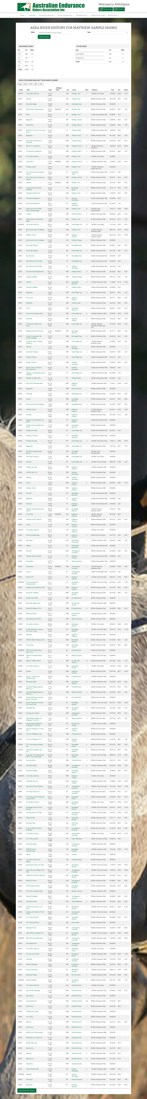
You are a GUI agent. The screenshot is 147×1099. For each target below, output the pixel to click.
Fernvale (28, 415)
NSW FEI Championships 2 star (34, 656)
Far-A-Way (29, 1017)
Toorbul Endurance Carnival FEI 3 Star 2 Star (34, 630)
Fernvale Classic (31, 760)
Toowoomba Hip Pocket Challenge (33, 189)
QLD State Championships (34, 891)
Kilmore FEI (29, 577)
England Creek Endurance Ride (35, 587)
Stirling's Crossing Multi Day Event (35, 421)
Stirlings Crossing (31, 441)
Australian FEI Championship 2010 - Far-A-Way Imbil (35, 756)
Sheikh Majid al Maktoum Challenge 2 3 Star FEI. (34, 724)
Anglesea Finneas (74, 236)
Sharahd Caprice (76, 1032)
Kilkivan (28, 854)
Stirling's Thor (76, 93)
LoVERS (28, 214)
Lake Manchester (31, 901)
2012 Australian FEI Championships (32, 583)
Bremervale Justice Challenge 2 (35, 230)
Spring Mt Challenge (32, 593)
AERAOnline (119, 9)
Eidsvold (28, 551)
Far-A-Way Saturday (32, 922)
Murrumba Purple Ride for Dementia (34, 141)
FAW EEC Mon (30, 818)
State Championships (32, 535)
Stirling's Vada (76, 303)
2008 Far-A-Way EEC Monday (35, 875)
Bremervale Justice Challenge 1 (35, 241)
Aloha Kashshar (76, 388)
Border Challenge (31, 980)
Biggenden (29, 120)
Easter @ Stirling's (32, 245)
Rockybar (29, 504)
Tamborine (29, 1064)
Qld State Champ (31, 613)
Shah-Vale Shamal (75, 824)
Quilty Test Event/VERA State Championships (34, 210)
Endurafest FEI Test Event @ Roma (35, 131)
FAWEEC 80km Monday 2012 (35, 640)
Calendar (32, 15)
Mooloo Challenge (31, 964)
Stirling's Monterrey (75, 199)
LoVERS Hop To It (32, 472)
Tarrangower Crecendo (76, 552)
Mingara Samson (77, 891)
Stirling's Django (77, 240)
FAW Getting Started (33, 886)
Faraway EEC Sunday (32, 713)
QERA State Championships (35, 109)
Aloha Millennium (77, 839)
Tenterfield (29, 161)
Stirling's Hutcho (77, 120)
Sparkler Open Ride (32, 598)
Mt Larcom (29, 298)
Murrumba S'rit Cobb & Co (34, 1037)
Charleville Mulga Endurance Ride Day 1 (34, 693)
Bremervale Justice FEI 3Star (35, 865)
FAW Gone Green (31, 880)
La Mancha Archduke (75, 960)
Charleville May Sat (32, 781)
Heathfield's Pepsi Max (75, 541)
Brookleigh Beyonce (75, 283)
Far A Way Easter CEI (32, 791)
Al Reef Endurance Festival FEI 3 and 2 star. (34, 703)
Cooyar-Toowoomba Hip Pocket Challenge (33, 337)
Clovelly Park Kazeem (76, 614)
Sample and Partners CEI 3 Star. (34, 908)
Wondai (28, 99)
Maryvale (29, 634)
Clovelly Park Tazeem (76, 604)
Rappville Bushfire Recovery (35, 331)
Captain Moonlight (75, 1070)
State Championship (32, 1069)
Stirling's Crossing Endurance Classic (35, 510)
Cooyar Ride (30, 645)
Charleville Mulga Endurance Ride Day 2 (34, 688)
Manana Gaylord (77, 561)
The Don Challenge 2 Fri (33, 739)
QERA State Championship (34, 1032)
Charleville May (30, 708)
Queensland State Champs (34, 786)
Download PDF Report (27, 1090)
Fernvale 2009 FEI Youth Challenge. (34, 829)
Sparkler (28, 671)
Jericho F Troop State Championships (33, 677)
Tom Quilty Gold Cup (32, 93)
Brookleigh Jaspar (75, 173)
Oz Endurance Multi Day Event (33, 325)
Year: (89, 32)
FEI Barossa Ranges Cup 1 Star (34, 751)
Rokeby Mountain (31, 1043)
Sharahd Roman (77, 985)
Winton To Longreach (33, 146)
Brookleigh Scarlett (75, 850)
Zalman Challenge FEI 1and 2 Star (35, 730)
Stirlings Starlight (31, 277)
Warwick (28, 1022)
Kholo (28, 114)
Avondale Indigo (77, 859)
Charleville (29, 303)
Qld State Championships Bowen (34, 452)
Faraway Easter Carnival (33, 519)
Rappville (29, 1074)
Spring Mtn (29, 561)
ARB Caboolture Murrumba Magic (34, 220)
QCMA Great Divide (32, 1011)
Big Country (29, 996)
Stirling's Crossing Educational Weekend (35, 374)
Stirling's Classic (31, 167)
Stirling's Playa (76, 135)
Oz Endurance (30, 256)
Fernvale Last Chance (32, 954)
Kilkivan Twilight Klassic (33, 661)
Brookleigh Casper (75, 949)
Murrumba (29, 540)
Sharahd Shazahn (74, 1086)
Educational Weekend (32, 198)
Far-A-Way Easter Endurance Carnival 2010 (35, 798)
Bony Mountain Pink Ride (34, 261)
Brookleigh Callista (75, 745)
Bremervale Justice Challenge (35, 404)
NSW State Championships (34, 938)
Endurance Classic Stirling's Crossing (34, 342)
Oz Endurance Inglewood (34, 151)
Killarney (28, 182)
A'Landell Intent (76, 598)
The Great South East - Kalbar (33, 860)
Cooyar (28, 399)
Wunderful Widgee (32, 770)
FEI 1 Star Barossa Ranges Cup (34, 745)
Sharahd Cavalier (77, 1064)
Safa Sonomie (76, 975)
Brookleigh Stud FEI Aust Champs (34, 808)
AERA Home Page (106, 9)
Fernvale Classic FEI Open (34, 812)
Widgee (28, 545)
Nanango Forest (31, 928)
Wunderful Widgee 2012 (33, 608)
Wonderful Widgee (32, 287)
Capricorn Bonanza (32, 969)
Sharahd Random (77, 1079)
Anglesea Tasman (74, 515)
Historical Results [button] (66, 15)
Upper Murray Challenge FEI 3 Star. (35, 871)
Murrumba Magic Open (33, 603)
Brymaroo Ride (30, 823)
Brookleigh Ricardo (75, 583)
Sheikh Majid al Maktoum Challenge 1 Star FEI (34, 719)
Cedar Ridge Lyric (77, 224)
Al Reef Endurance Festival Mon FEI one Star (34, 698)
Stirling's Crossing (31, 430)
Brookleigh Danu (77, 104)
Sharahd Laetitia (77, 1001)
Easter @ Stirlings (32, 352)
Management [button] (82, 15)
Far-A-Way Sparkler (32, 839)
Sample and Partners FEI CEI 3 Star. (35, 913)
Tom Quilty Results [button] (47, 15)
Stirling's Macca (77, 125)
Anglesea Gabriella (74, 505)
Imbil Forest (30, 1006)
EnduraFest (29, 125)
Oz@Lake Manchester (33, 193)
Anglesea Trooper (74, 672)
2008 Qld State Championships (31, 850)
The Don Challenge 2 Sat (34, 734)
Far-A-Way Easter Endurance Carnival (35, 173)
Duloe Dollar (75, 922)
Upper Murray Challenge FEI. (35, 933)
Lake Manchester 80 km (33, 619)
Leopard (74, 854)
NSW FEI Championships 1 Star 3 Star (34, 651)
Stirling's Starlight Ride (33, 378)
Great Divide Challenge (33, 990)
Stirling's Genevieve (75, 267)
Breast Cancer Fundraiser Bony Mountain (34, 368)
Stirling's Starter (31, 357)
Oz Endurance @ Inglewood (35, 271)
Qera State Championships (34, 313)
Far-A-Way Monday (32, 917)
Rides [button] (23, 15)
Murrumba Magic (31, 104)
